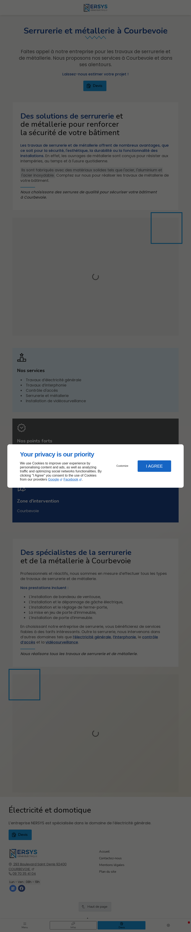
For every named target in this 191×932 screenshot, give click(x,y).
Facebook (71, 479)
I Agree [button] (154, 466)
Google (53, 479)
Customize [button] (122, 465)
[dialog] (95, 466)
